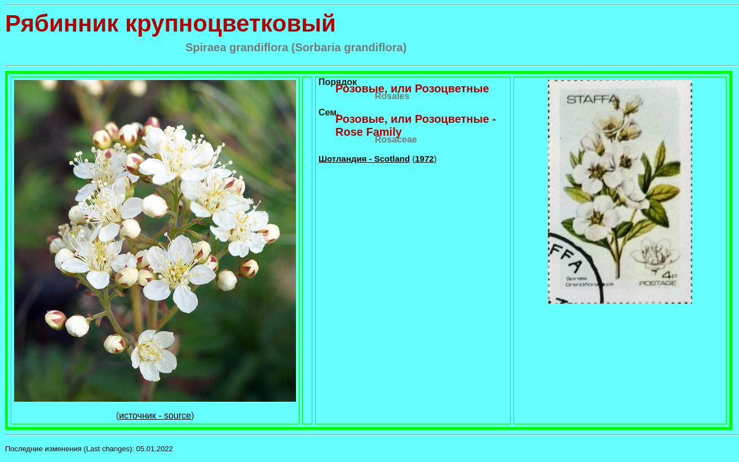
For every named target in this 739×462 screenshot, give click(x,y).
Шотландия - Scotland (364, 158)
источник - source (155, 415)
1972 (424, 158)
